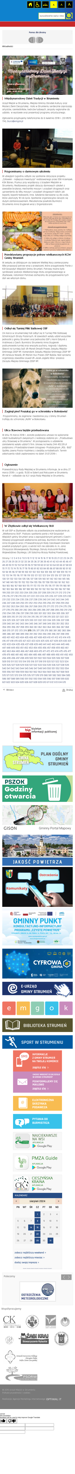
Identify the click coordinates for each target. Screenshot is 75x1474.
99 (23, 572)
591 (26, 678)
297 (22, 613)
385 (4, 634)
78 (26, 568)
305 (58, 613)
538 (62, 665)
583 (59, 675)
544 (22, 668)
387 (13, 634)
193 (48, 589)
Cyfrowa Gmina (37, 963)
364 (49, 627)
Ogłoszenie (11, 464)
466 (22, 651)
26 (3, 561)
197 (64, 589)
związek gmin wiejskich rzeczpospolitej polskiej (64, 1320)
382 (59, 630)
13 (36, 558)
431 (69, 641)
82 (38, 568)
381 (55, 630)
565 (49, 672)
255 (44, 603)
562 (35, 672)
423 (33, 641)
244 (62, 599)
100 (26, 572)
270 (44, 606)
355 (9, 627)
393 (40, 634)
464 (13, 651)
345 (31, 623)
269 (40, 606)
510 (8, 661)
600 (67, 678)
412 (56, 637)
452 (26, 647)
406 (31, 637)
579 (41, 675)
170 (28, 586)
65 (57, 565)
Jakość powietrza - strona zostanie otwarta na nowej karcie (37, 849)
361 (35, 627)
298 (27, 613)
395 (49, 634)
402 (13, 637)
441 (44, 644)
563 (40, 672)
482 (21, 654)
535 (49, 665)
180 (65, 586)
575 (25, 675)
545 (27, 668)
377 (38, 630)
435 (18, 644)
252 (31, 603)
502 (40, 658)
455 (40, 647)
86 (51, 568)
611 (48, 682)
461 (66, 647)
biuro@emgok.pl (15, 121)
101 (30, 572)
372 (16, 630)
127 (60, 575)
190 (36, 589)
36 (35, 561)
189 (32, 589)
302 (44, 613)
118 (24, 575)
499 (27, 658)
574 (20, 675)
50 (10, 565)
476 (65, 651)
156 (40, 582)
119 (28, 575)
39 (45, 561)
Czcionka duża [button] (69, 4)
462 (4, 651)
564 (44, 672)
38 (41, 561)
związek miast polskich (7, 1338)
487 (44, 654)
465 (18, 651)
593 (35, 678)
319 (49, 616)
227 (55, 596)
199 (4, 592)
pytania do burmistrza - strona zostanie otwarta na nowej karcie (37, 1121)
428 (56, 641)
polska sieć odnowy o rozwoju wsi (19, 1374)
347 (40, 623)
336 (58, 620)
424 (38, 641)
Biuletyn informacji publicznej (37, 733)
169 (24, 586)
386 (9, 634)
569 (67, 672)
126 (56, 575)
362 (40, 627)
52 (16, 565)
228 (60, 596)
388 (18, 634)
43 (57, 561)
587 (8, 678)
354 (4, 627)
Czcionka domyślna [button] (53, 4)
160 (56, 582)
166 (12, 586)
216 (8, 596)
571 (8, 675)
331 (35, 620)
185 (16, 589)
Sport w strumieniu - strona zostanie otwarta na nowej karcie (37, 1041)
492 (66, 654)
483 (26, 654)
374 (25, 630)
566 (54, 672)
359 (27, 627)
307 (67, 613)
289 (57, 610)
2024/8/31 (50, 1268)
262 (8, 606)
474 (57, 651)
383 (64, 630)
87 (54, 568)
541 (8, 668)
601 (4, 682)
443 (54, 644)
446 (67, 644)
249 (18, 603)
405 (27, 637)
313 (25, 616)
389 (22, 634)
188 (28, 589)
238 (35, 599)
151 (19, 582)
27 (7, 561)
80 (32, 568)
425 (43, 641)
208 (44, 592)
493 (71, 654)
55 (26, 565)
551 (53, 668)
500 (31, 658)
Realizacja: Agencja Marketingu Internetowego (23, 1399)
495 (9, 658)
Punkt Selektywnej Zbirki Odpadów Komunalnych (37, 788)
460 (62, 647)
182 (4, 589)
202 (17, 592)
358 (22, 627)
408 (40, 637)
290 (61, 610)
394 (44, 634)
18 (50, 558)
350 (54, 623)
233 (13, 599)
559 (22, 672)
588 (13, 678)
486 (40, 654)
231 (4, 599)
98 (19, 572)
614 (60, 682)
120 (32, 575)
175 (46, 586)
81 (35, 568)
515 (28, 661)
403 (17, 637)
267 (31, 606)
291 (66, 610)
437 (27, 644)
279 (12, 610)
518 (40, 661)
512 (16, 661)
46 (67, 561)
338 (67, 620)
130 (4, 579)
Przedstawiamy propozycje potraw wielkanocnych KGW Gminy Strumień (37, 256)
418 (12, 641)
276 (69, 606)
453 (31, 647)
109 (62, 572)
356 (13, 627)
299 (31, 613)
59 (38, 565)
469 (36, 651)
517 (36, 661)
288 (52, 610)
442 (49, 644)
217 (12, 596)
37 (38, 561)
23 (64, 558)
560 (27, 672)
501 (35, 658)
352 (62, 623)
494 (4, 658)
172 (35, 586)
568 (62, 672)
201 (12, 592)
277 (4, 610)
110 (66, 572)
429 (60, 641)
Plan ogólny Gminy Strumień (37, 758)
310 (13, 616)
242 (53, 599)
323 (66, 616)
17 (47, 558)
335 (54, 620)
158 (47, 582)
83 (41, 568)
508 (67, 658)
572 (12, 675)
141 (47, 579)
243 (58, 599)
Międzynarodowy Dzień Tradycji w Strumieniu (31, 98)
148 (7, 582)
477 (69, 651)
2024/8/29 (46, 1268)
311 (16, 616)
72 (9, 568)
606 (27, 682)
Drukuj (69, 689)
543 (17, 668)
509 (4, 661)
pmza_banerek (37, 1161)
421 (24, 641)
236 (27, 599)
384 (68, 630)
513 (20, 661)
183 (8, 589)
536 (54, 665)
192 (44, 589)
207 (39, 592)
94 (7, 572)
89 (60, 568)
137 (31, 579)
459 (58, 647)
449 (13, 647)
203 (21, 592)
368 (67, 627)
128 (64, 575)
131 (7, 579)
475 (61, 651)
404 (22, 637)
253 (35, 603)
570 (4, 675)
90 (64, 568)
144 (59, 579)
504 (49, 658)
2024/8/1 (24, 1268)
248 (13, 603)
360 (31, 627)
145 (64, 579)
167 (16, 586)
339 (4, 623)
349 (49, 623)
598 (58, 678)
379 (46, 630)
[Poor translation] (12, 1420)
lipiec (16, 1201)
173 (38, 586)
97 (16, 572)
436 (22, 644)
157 (43, 582)
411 (52, 637)
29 (13, 561)
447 (4, 647)
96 (13, 572)
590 (22, 678)
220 (24, 596)
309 (9, 616)
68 (67, 565)
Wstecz (10, 689)
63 (51, 565)
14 (39, 558)
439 (36, 644)
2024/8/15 (37, 1268)
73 (12, 568)
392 (35, 634)
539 (67, 665)
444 (58, 644)
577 (33, 675)
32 (22, 561)
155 (36, 582)
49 (7, 565)
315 (33, 616)
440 (40, 644)
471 (44, 651)
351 (58, 623)
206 (35, 592)
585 (68, 675)
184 (12, 589)
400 (4, 637)
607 (31, 682)
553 (62, 668)
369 (4, 630)
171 (31, 586)
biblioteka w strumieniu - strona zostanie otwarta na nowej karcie (37, 1024)
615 (64, 682)
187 (24, 589)
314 (29, 616)
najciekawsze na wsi (37, 1140)
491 (62, 654)
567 (58, 672)
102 (34, 572)
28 (9, 561)
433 (9, 644)
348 (44, 623)
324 (4, 620)
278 (8, 610)
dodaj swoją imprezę (27, 1262)
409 (44, 637)
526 (9, 665)
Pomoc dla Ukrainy (37, 32)
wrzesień (58, 1201)
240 (44, 599)
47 (70, 561)
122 (40, 575)
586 (4, 678)
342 (17, 623)
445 (63, 644)
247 (8, 603)
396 (54, 634)
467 (27, 651)
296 (18, 613)
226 (51, 596)
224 (42, 596)
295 (13, 613)
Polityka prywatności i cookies (16, 1392)
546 (31, 668)
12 (33, 558)
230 (69, 596)
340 (9, 623)
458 (53, 647)
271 (48, 606)
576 (29, 675)
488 (48, 654)
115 (14, 575)
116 (18, 575)
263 (13, 606)
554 (67, 668)
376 (34, 630)
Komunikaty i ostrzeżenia (37, 886)
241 (49, 599)
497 (18, 658)
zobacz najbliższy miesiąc (30, 1257)
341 (13, 623)
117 (21, 575)
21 (58, 558)
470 (40, 651)
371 (12, 630)
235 (22, 599)
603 (13, 682)
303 (49, 613)
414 (64, 637)
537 (58, 665)
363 (44, 627)
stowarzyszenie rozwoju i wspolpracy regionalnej (32, 1320)
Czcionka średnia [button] (61, 4)
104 (42, 572)
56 (29, 565)
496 (13, 658)
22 (61, 558)
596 (49, 678)
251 (26, 603)
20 (55, 558)
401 (8, 637)
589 (18, 678)
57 (32, 565)
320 (53, 616)
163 (67, 582)
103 (38, 572)
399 (67, 634)
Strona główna (30, 4)
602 (8, 682)
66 (61, 565)
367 (62, 627)
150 (16, 582)
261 (4, 606)
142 (51, 579)
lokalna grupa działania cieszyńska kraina (12, 1320)
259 (62, 603)
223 (37, 596)
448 (8, 647)
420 (20, 641)
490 (58, 654)
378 (42, 630)
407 (35, 637)
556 (9, 672)
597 (53, 678)
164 (4, 586)
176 (50, 586)
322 (62, 616)
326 (13, 620)
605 (22, 682)
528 (18, 665)
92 (70, 568)
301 (40, 613)
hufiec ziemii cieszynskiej (20, 1356)
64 (54, 565)
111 (69, 572)
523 (62, 661)
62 (48, 565)
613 (56, 682)
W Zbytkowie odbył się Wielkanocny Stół (28, 525)
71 (6, 568)
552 (58, 668)
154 (31, 582)
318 (45, 616)
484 (30, 654)
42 (54, 561)
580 (46, 675)
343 (22, 623)
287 (48, 610)
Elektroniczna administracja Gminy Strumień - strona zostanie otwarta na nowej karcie (37, 989)
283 (30, 610)
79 (29, 568)
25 (71, 558)
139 (40, 579)
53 (19, 565)
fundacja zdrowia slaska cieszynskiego (60, 1338)
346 (36, 623)
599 (62, 678)
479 (8, 654)
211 (56, 592)
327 (18, 620)
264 (17, 606)
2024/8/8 (28, 1268)
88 (57, 568)
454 (35, 647)
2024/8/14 (33, 1268)
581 (50, 675)
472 (48, 651)
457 (49, 647)
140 (44, 579)
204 (26, 592)
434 (13, 644)
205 (31, 592)
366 (58, 627)
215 (4, 596)
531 (31, 665)
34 (29, 561)
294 (9, 613)
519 (44, 661)
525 (4, 665)
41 (51, 561)
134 (20, 579)
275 (65, 606)
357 (18, 627)
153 (27, 582)
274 (61, 606)
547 (35, 668)
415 (68, 637)
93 (3, 572)
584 (64, 675)
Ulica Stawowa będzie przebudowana (26, 430)
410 (49, 637)
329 (27, 620)
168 (20, 586)
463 (9, 651)
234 (17, 599)
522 (57, 661)
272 (52, 606)
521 (53, 661)
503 (44, 658)
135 (24, 579)
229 (65, 596)
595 (44, 678)
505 (54, 658)
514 (24, 661)
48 (3, 565)
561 (31, 672)
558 (18, 672)
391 (31, 634)
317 (41, 616)
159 (51, 582)
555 (4, 672)
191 (40, 589)
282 (25, 610)
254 (40, 603)
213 (64, 592)
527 (13, 665)
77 (23, 568)
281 (21, 610)
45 (64, 561)
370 (8, 630)
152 (23, 582)
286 (43, 610)
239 (40, 599)
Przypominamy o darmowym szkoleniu (27, 171)
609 (40, 682)
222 (33, 596)
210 (53, 592)
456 (44, 647)
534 (44, 665)
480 (13, 654)
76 (20, 568)
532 (35, 665)
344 (27, 623)
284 (34, 610)
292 (70, 610)
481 (17, 654)
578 (37, 675)
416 (4, 641)
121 (36, 575)
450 (18, 647)
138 (36, 579)
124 (48, 575)
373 (21, 630)
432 (4, 644)
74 (15, 568)
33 (25, 561)
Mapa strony (45, 4)
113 (7, 575)
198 (68, 589)
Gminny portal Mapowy (37, 817)
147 (3, 582)
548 (40, 668)
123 (44, 575)
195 (56, 589)
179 (60, 586)
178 (57, 586)
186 (20, 589)
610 (44, 682)
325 (9, 620)
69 (70, 565)
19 (52, 558)
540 (4, 668)
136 (28, 579)
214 (68, 592)
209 (49, 592)
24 (68, 558)
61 (45, 565)
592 (31, 678)
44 (60, 561)
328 (22, 620)
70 (3, 568)
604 (17, 682)
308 (4, 616)
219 (20, 596)
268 (35, 606)
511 (12, 661)
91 (67, 568)
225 (47, 596)
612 (52, 682)
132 (11, 579)
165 (8, 586)
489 (53, 654)
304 (54, 613)
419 (16, 641)
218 (16, 596)
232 (8, 599)
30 (16, 561)
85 (48, 568)
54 (22, 565)
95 (10, 572)
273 (56, 606)
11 (31, 558)
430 (65, 641)
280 (17, 610)
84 (44, 568)
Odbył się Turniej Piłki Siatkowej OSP (25, 328)
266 (27, 606)
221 (28, 596)
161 (59, 582)
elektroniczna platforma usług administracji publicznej (37, 1103)
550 (49, 668)
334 (49, 620)
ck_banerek (37, 1183)
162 (63, 582)
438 (31, 644)
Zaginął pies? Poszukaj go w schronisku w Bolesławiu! (35, 411)
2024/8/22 (41, 1268)
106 (50, 572)
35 (32, 561)
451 (22, 647)
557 (13, 672)
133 (15, 579)
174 (42, 586)
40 (48, 561)
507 (62, 658)
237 (31, 599)
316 (37, 616)
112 (3, 575)
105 (46, 572)
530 (27, 665)
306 (63, 613)
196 (60, 589)
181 (68, 586)
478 (4, 654)
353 (67, 623)
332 (40, 620)
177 (53, 586)
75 (17, 568)
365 (54, 627)
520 (49, 661)
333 (44, 620)
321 (57, 616)
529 (22, 665)
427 (51, 641)
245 (67, 599)
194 (52, 589)
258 (58, 603)
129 (68, 575)
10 (28, 558)
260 (67, 603)
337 (62, 620)
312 (20, 616)
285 (39, 610)
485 (35, 654)
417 (7, 641)
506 (58, 658)
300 (36, 613)
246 (4, 603)
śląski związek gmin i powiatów (50, 1320)
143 (55, 579)
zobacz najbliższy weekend (30, 1252)
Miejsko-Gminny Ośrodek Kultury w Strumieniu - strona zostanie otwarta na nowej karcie (37, 1007)
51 (13, 565)
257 (53, 603)
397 (58, 634)
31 (19, 561)
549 (44, 668)
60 (42, 565)
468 (31, 651)
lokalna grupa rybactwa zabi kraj (32, 1338)
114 (10, 575)
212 (60, 592)
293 (4, 613)
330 (31, 620)
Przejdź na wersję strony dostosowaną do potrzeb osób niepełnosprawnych (37, 4)
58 (35, 565)
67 (64, 565)
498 (22, 658)
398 (62, 634)
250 (22, 603)
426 (47, 641)
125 (52, 575)
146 (68, 579)
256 (49, 603)
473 (52, 651)
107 (54, 572)
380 (51, 630)
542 (13, 668)
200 (8, 592)
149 (12, 582)
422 (29, 641)
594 (40, 678)
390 (27, 634)
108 (58, 572)
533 (40, 665)
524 (66, 661)
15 (42, 558)
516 (32, 661)
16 (44, 558)
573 (16, 675)
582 (54, 675)
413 (60, 637)
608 (35, 682)
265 (22, 606)
